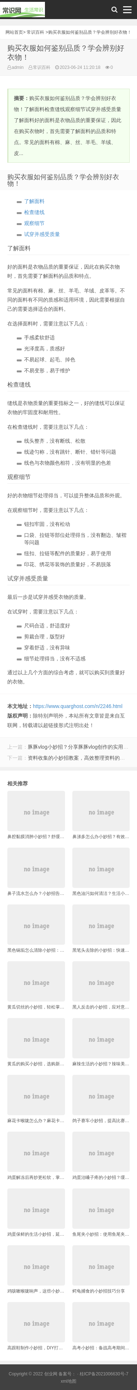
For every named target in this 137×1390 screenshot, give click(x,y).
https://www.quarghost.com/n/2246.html (77, 706)
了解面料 (34, 201)
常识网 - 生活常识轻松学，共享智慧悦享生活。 (22, 11)
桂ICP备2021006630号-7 (104, 1373)
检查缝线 (34, 212)
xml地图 (68, 1381)
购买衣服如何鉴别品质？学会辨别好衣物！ (90, 32)
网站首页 (14, 32)
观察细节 (34, 223)
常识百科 (35, 32)
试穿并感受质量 (42, 234)
